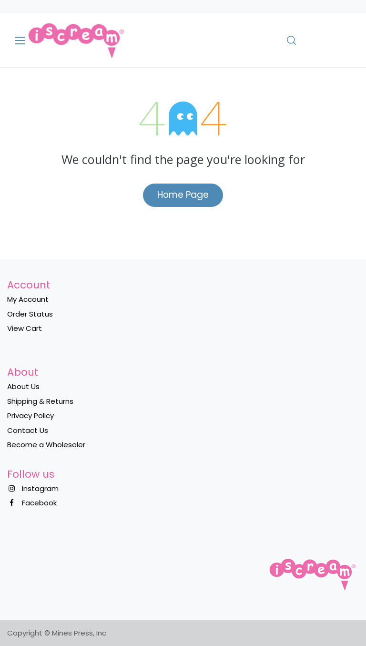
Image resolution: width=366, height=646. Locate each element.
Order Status (30, 314)
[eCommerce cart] (318, 40)
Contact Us (27, 430)
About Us (23, 386)
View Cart (24, 328)
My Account (28, 299)
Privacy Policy (30, 415)
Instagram (40, 488)
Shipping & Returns (40, 401)
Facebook (39, 503)
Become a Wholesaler (46, 445)
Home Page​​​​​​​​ (183, 194)
